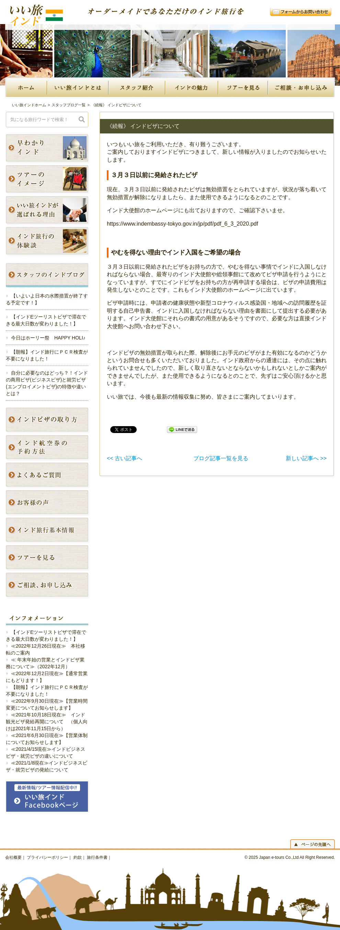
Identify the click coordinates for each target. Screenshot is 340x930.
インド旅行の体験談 (49, 241)
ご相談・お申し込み (301, 87)
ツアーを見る (243, 87)
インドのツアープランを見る (49, 558)
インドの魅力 (192, 87)
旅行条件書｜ (99, 857)
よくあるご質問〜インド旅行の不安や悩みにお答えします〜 (49, 475)
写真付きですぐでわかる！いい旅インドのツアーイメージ (49, 179)
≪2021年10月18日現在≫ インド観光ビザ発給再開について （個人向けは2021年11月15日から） (47, 721)
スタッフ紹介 (137, 87)
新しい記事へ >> (306, 458)
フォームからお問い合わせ (300, 12)
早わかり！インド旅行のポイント (49, 148)
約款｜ (79, 857)
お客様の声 (49, 503)
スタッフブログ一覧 (69, 105)
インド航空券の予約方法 (49, 448)
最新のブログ (50, 276)
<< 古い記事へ (124, 458)
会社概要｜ (15, 857)
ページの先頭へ (312, 843)
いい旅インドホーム (29, 105)
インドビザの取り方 (49, 420)
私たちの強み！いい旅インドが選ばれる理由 (49, 210)
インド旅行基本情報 (49, 530)
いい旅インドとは (78, 87)
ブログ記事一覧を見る (220, 458)
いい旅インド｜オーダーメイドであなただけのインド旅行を (43, 20)
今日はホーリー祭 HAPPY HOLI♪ (48, 337)
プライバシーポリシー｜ (49, 857)
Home (26, 87)
